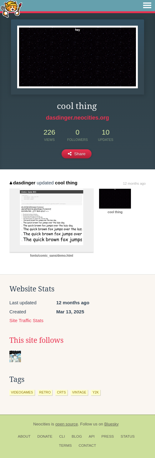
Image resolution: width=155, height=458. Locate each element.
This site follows (36, 340)
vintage (79, 392)
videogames (22, 392)
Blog (77, 436)
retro (45, 392)
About (24, 436)
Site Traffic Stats (26, 320)
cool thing (66, 182)
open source (66, 424)
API (92, 436)
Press (107, 436)
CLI (62, 436)
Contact (87, 445)
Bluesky (111, 424)
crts (61, 392)
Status (128, 436)
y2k (95, 392)
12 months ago (134, 183)
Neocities (41, 424)
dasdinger (22, 182)
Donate (44, 436)
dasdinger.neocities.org (77, 118)
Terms (65, 445)
